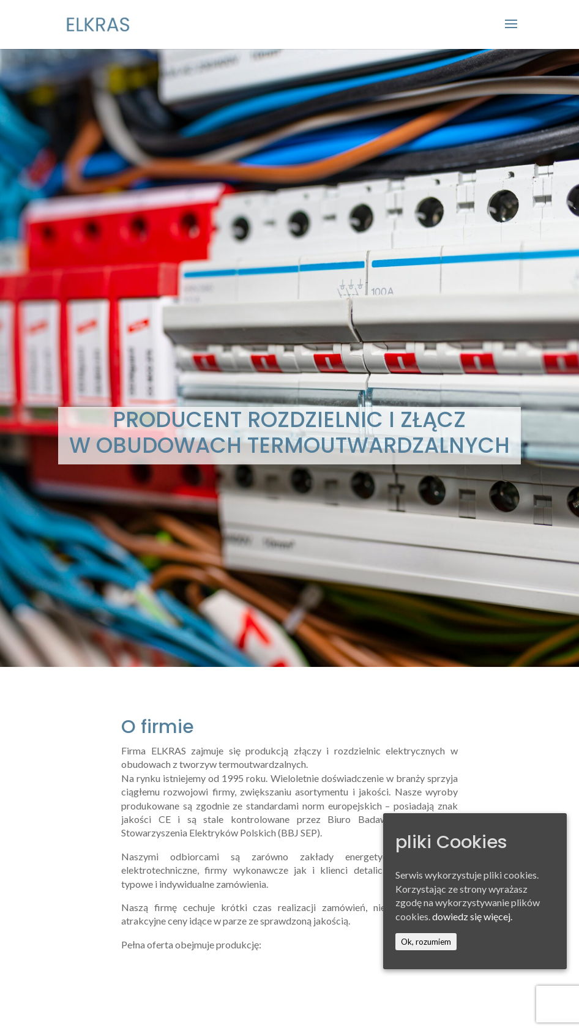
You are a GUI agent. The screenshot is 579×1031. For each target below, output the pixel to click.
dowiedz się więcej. (472, 916)
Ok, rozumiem (426, 942)
